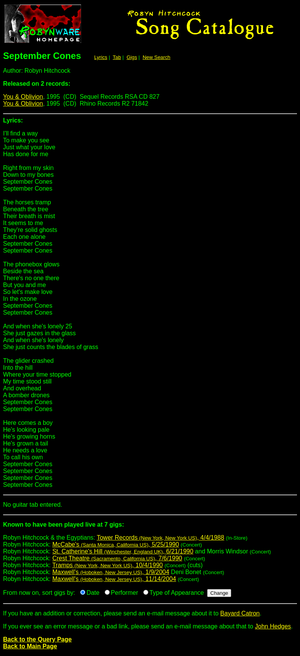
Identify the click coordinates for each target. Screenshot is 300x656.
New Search (156, 57)
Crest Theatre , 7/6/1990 (117, 558)
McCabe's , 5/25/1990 (115, 544)
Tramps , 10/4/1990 (107, 565)
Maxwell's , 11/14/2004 (114, 579)
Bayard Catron (239, 613)
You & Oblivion (23, 96)
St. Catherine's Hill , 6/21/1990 (122, 551)
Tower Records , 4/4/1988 (160, 537)
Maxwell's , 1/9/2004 (110, 572)
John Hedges (273, 626)
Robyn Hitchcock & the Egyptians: (150, 527)
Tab (117, 57)
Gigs (131, 57)
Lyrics (100, 57)
